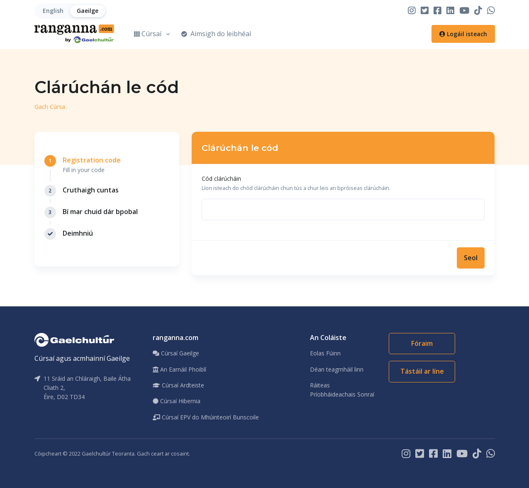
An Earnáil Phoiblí (179, 369)
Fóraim (422, 343)
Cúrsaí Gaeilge (176, 353)
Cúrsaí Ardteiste (178, 385)
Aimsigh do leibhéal (216, 33)
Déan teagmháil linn (336, 369)
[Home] (74, 33)
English (53, 11)
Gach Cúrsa (49, 107)
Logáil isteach (463, 34)
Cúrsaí (147, 33)
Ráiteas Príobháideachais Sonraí (342, 389)
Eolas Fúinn (325, 353)
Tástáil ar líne (422, 371)
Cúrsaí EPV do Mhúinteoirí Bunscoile (206, 417)
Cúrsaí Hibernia (176, 401)
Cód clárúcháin (221, 178)
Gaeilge (87, 11)
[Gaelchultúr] (74, 339)
